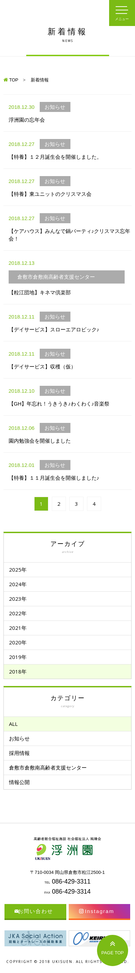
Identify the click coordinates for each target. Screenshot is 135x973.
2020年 (18, 642)
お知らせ (19, 738)
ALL (13, 723)
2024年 (18, 584)
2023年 (18, 598)
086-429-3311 (71, 881)
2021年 (18, 627)
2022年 (18, 613)
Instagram (99, 911)
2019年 (18, 656)
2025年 (18, 569)
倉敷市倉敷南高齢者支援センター (48, 767)
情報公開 (19, 782)
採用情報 (19, 752)
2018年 (18, 671)
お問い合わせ (35, 911)
